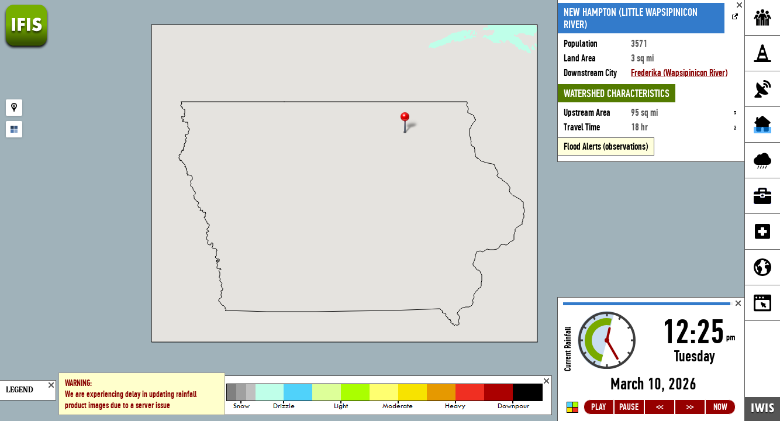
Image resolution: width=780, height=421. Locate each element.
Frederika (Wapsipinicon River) (679, 72)
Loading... (651, 359)
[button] (410, 124)
